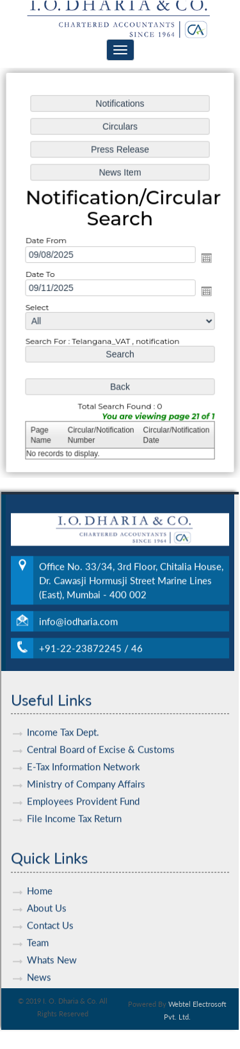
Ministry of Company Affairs (86, 769)
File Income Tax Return (74, 804)
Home (39, 875)
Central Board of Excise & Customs (101, 735)
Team (38, 927)
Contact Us (50, 910)
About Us (47, 893)
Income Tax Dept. (63, 717)
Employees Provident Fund (83, 787)
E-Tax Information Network (83, 752)
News (39, 962)
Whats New (52, 944)
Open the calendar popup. (205, 258)
